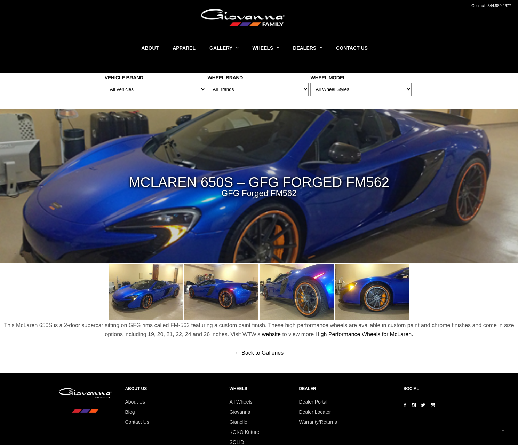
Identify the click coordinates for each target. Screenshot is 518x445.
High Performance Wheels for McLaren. (364, 334)
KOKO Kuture (245, 432)
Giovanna (240, 412)
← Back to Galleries (259, 353)
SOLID (237, 442)
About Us (135, 402)
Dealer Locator (315, 412)
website (271, 334)
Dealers (304, 48)
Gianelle (238, 422)
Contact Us (352, 48)
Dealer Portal (313, 402)
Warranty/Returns (318, 422)
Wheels (262, 48)
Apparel (184, 48)
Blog (130, 412)
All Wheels (241, 402)
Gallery (220, 48)
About (150, 48)
